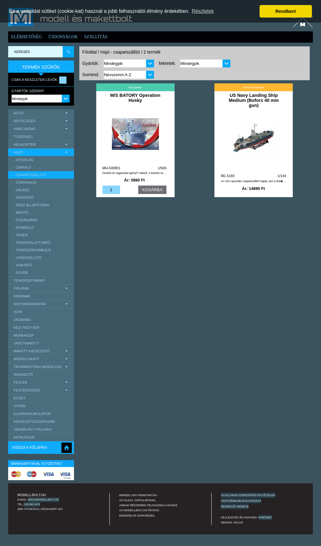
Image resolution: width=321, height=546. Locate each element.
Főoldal (89, 52)
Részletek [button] (203, 11)
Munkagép (24, 335)
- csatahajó (25, 182)
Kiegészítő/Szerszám (34, 421)
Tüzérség (23, 137)
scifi (18, 312)
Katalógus (24, 437)
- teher (21, 235)
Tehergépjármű (29, 280)
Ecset (19, 398)
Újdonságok (63, 36)
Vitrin (19, 406)
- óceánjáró (26, 220)
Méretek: (167, 63)
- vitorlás (23, 160)
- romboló (24, 227)
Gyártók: (90, 63)
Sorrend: (90, 74)
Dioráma (22, 296)
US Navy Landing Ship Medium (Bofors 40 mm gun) (254, 100)
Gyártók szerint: (28, 91)
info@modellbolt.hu (43, 499)
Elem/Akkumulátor (32, 414)
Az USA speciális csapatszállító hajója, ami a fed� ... (253, 181)
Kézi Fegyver (26, 327)
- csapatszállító (30, 175)
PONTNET (265, 517)
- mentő (21, 212)
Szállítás (96, 36)
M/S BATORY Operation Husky (135, 98)
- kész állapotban (31, 205)
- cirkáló (22, 167)
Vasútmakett (26, 343)
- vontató (23, 265)
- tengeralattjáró (32, 242)
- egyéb (21, 273)
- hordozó (24, 197)
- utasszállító (28, 258)
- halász (21, 190)
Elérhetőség (26, 36)
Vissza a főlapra (29, 447)
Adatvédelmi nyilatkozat (241, 500)
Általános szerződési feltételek (248, 495)
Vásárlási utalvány (33, 429)
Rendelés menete (235, 506)
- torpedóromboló (32, 250)
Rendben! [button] (286, 11)
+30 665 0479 (32, 504)
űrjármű (22, 320)
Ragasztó (23, 374)
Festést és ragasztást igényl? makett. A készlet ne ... (134, 173)
